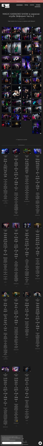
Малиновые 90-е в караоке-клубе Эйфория (38, 246)
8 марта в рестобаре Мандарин (27, 167)
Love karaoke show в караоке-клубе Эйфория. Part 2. (5, 393)
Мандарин (27, 203)
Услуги (32, 5)
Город (26, 5)
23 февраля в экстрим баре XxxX (27, 312)
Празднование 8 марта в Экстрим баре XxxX (5, 245)
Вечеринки (19, 5)
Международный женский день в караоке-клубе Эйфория (38, 176)
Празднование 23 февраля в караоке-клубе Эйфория (38, 318)
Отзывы (38, 5)
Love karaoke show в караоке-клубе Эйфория (16, 391)
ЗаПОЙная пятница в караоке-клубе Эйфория (27, 246)
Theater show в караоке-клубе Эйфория (16, 315)
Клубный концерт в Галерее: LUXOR (5, 169)
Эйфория (16, 285)
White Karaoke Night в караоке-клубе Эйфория (16, 247)
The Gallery (6, 204)
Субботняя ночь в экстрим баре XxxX (27, 389)
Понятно (12, 442)
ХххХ (5, 283)
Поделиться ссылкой (22, 141)
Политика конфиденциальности (8, 439)
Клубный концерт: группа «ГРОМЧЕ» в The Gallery (5, 318)
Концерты (5, 202)
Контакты (37, 6)
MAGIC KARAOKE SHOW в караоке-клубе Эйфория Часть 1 (16, 176)
